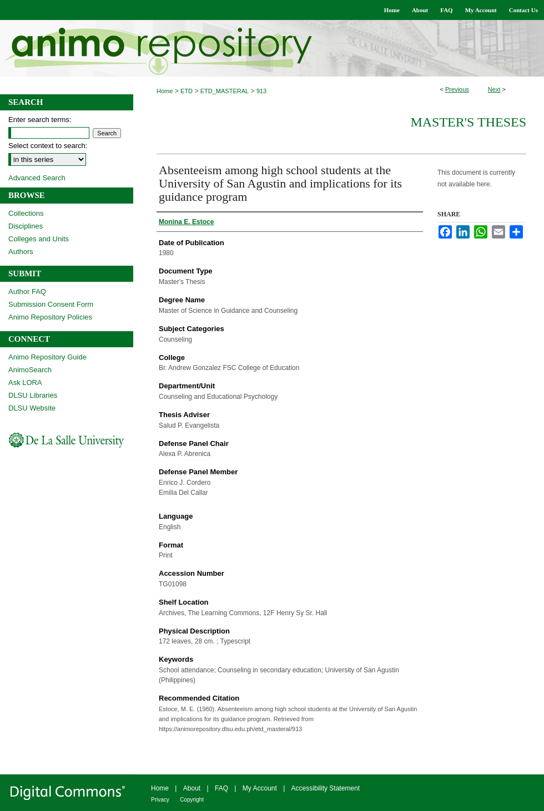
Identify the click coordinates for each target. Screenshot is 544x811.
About (191, 788)
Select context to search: (47, 145)
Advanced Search (37, 178)
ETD (186, 91)
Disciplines (25, 226)
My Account (260, 788)
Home (165, 91)
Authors (20, 251)
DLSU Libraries (32, 395)
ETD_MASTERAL (224, 91)
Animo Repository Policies (50, 317)
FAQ (221, 788)
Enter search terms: (39, 119)
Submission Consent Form (50, 304)
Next (494, 89)
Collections (26, 213)
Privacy (160, 800)
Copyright (192, 800)
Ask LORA (25, 382)
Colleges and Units (38, 239)
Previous (457, 89)
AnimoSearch (30, 370)
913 (261, 91)
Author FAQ (27, 291)
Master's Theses (468, 122)
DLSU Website (32, 408)
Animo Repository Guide (47, 357)
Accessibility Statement (325, 788)
